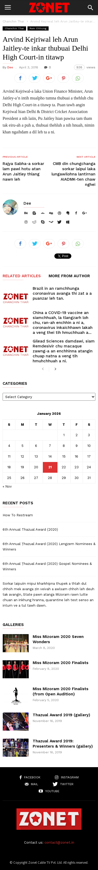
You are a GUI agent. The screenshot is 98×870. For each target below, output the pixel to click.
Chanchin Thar (13, 21)
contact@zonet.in (59, 842)
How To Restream (18, 515)
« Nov (7, 486)
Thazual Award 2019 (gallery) (61, 715)
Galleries (13, 625)
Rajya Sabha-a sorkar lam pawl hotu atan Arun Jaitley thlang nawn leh (23, 171)
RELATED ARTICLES (22, 276)
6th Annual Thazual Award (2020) (30, 529)
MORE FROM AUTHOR (69, 276)
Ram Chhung (38, 28)
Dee (10, 67)
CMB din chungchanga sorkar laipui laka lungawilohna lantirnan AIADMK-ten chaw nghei (73, 174)
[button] (90, 7)
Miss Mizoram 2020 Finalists (60, 662)
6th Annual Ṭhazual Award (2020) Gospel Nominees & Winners (47, 566)
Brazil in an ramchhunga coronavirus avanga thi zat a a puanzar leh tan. (62, 293)
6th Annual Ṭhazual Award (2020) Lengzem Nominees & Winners (49, 546)
